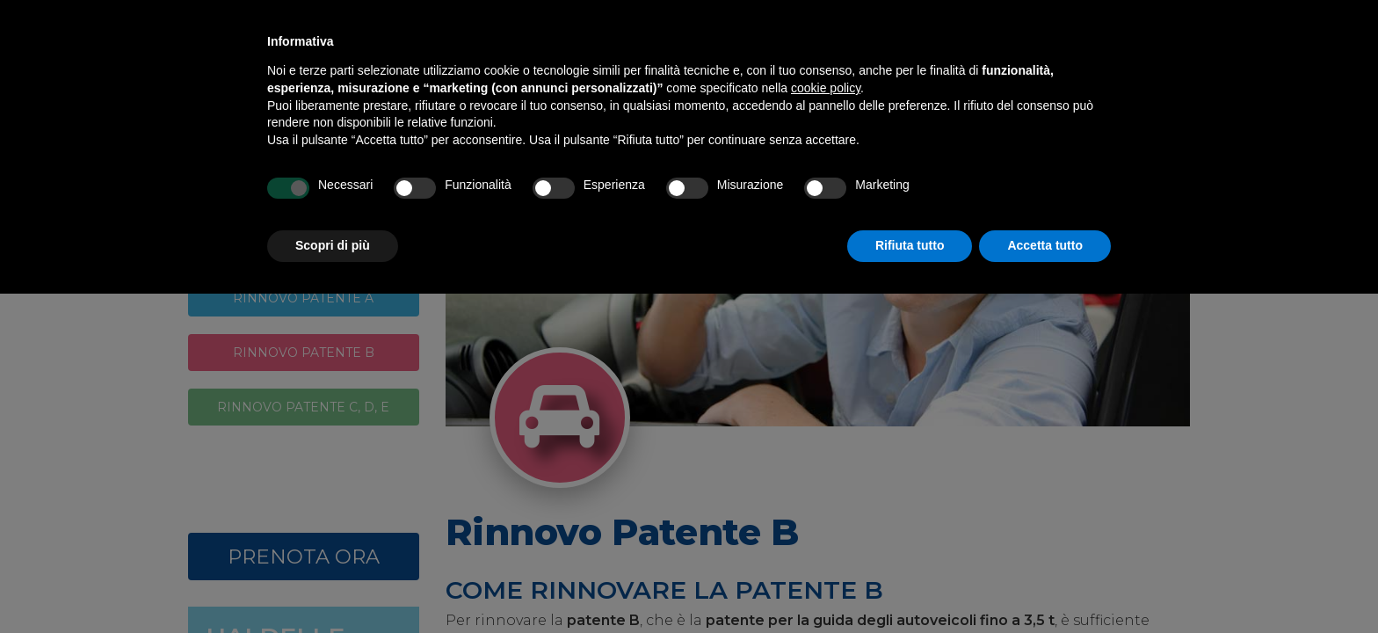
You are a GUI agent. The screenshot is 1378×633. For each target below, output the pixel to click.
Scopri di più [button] (332, 245)
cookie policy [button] (825, 88)
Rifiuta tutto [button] (910, 245)
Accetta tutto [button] (1045, 245)
